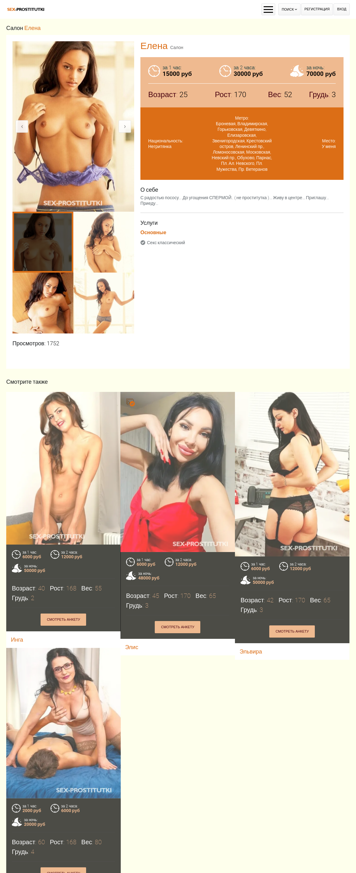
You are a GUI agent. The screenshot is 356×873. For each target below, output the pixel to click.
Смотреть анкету (63, 620)
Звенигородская (228, 140)
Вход (341, 9)
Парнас (263, 157)
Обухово (245, 157)
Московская (258, 152)
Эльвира (251, 651)
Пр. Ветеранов (252, 169)
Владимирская (252, 123)
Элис (131, 647)
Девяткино (255, 129)
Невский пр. (223, 157)
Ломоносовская (228, 152)
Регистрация (317, 9)
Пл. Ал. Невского (238, 163)
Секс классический (166, 242)
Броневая (226, 123)
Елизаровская (241, 135)
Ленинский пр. (249, 146)
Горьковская (229, 129)
